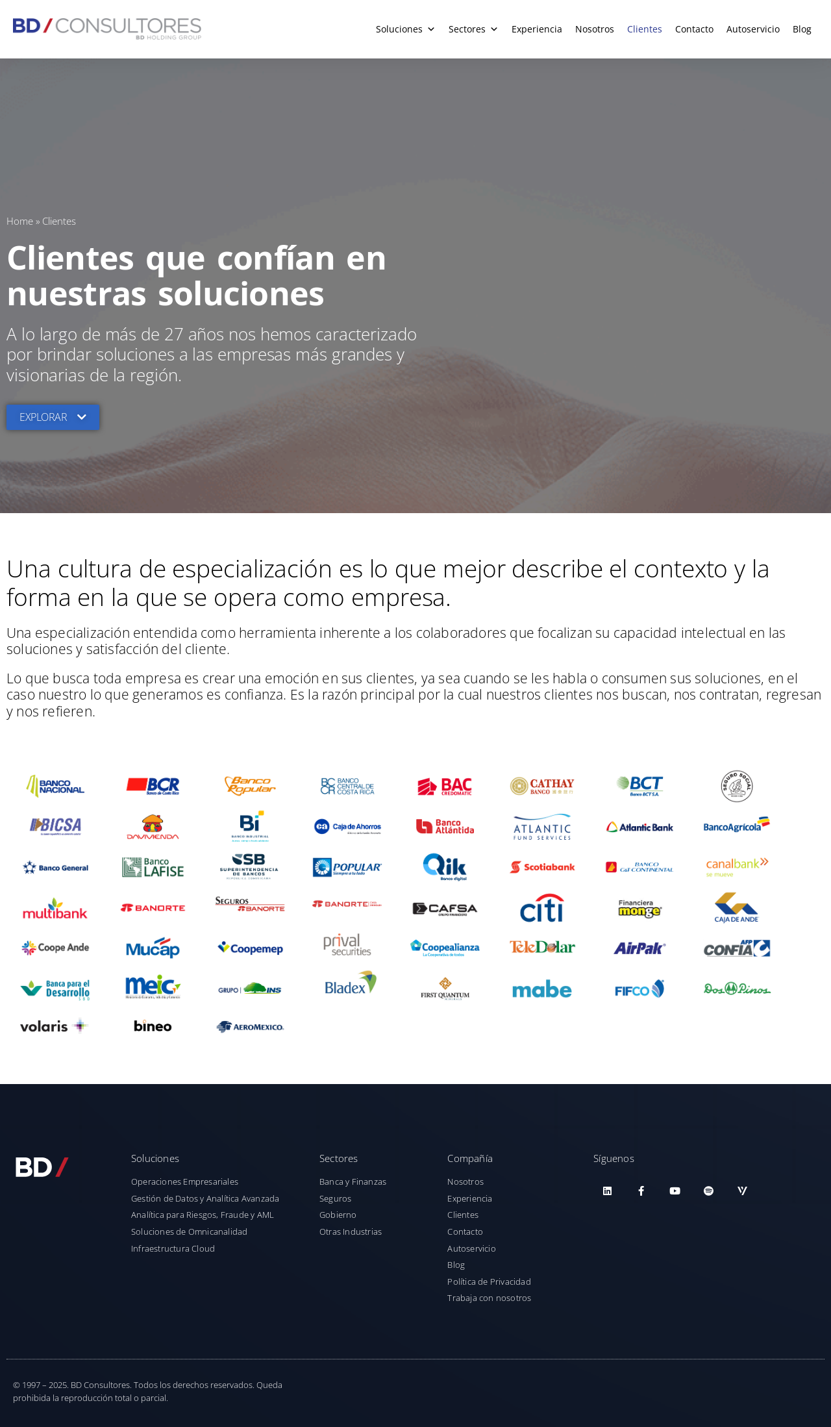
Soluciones (406, 29)
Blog (802, 29)
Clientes (644, 29)
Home (19, 220)
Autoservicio (753, 29)
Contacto (694, 29)
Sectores (474, 29)
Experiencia (537, 29)
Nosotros (594, 29)
